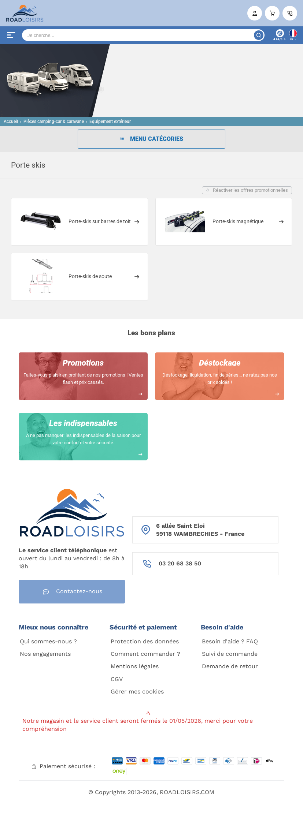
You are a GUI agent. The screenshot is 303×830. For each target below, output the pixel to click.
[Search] (143, 35)
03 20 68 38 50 (180, 563)
